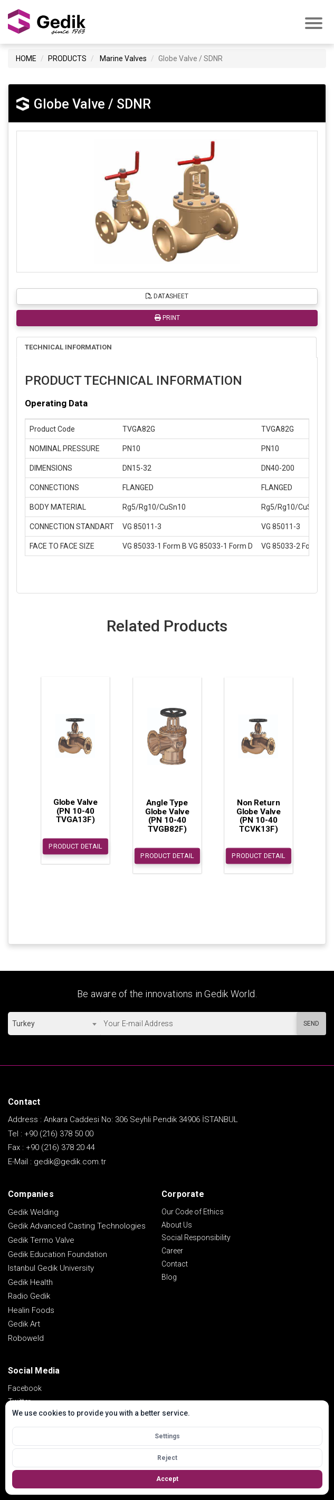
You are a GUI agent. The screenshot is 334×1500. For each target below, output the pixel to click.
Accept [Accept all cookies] (167, 1479)
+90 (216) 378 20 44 (60, 1147)
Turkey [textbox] (23, 1023)
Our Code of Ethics (192, 1211)
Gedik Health (30, 1282)
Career (172, 1250)
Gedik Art (24, 1324)
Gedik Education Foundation (57, 1254)
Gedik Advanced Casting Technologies (77, 1226)
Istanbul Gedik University (51, 1268)
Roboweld (26, 1338)
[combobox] (54, 1023)
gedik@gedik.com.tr (70, 1161)
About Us (176, 1225)
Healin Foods (31, 1310)
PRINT (167, 318)
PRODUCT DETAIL (75, 846)
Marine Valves (123, 58)
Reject (167, 1458)
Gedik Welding (33, 1212)
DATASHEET (167, 296)
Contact (174, 1264)
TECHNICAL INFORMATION (68, 347)
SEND (311, 1023)
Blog (169, 1277)
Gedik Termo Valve (41, 1240)
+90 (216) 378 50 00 (58, 1133)
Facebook (25, 1388)
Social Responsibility (196, 1237)
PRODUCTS (67, 58)
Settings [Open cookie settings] (167, 1436)
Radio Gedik (29, 1296)
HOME (26, 58)
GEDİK (47, 22)
